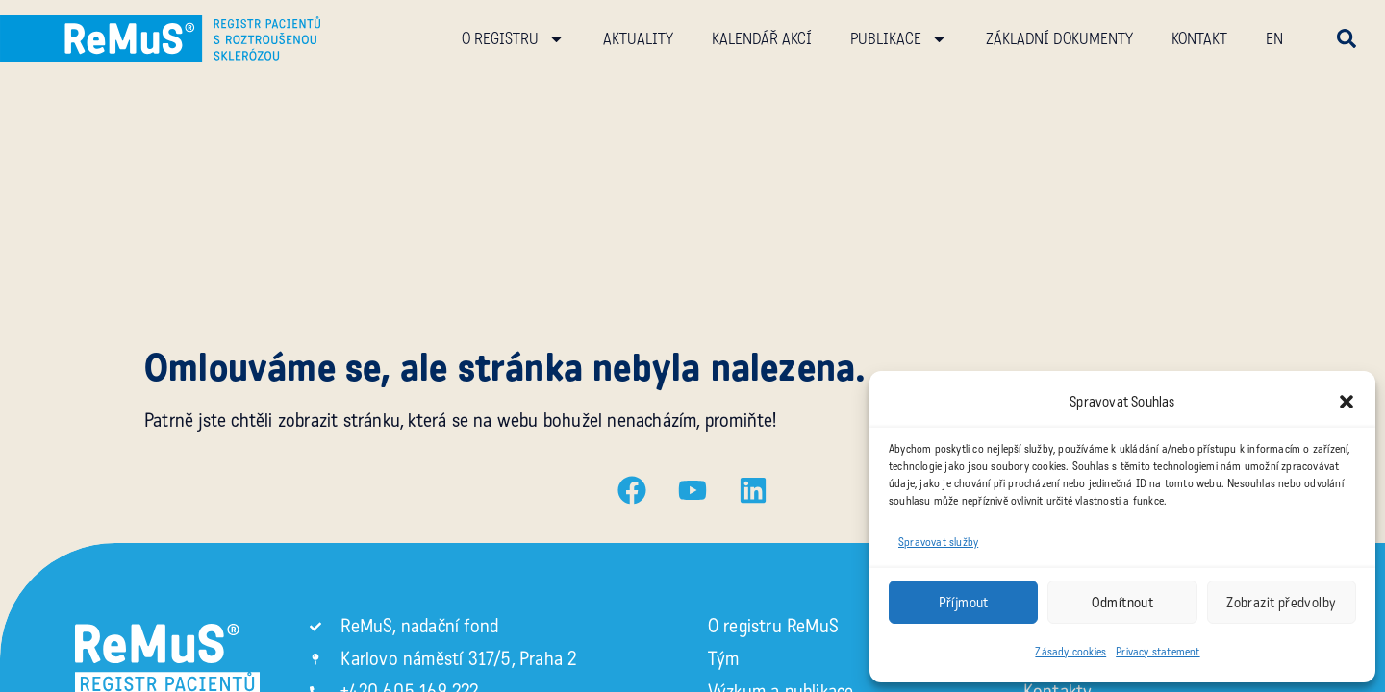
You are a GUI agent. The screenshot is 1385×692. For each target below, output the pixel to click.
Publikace (898, 39)
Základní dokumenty (1059, 39)
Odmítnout (1123, 602)
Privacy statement (1157, 651)
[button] (1346, 401)
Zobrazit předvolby (1281, 602)
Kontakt (1199, 39)
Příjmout (964, 602)
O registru (513, 39)
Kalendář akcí (762, 39)
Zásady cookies (1070, 651)
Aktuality (638, 39)
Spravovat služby (938, 542)
